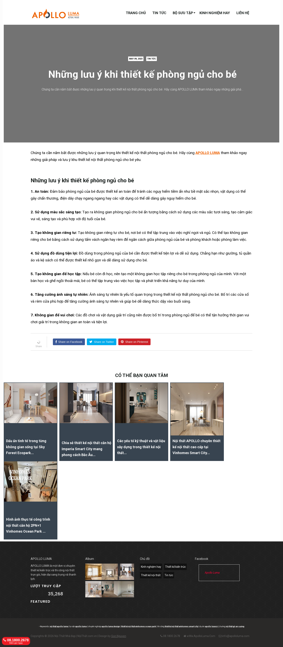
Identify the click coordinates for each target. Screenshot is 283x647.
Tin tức (159, 13)
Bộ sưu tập (183, 13)
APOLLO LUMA (208, 153)
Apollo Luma (212, 572)
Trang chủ (136, 13)
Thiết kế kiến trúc (175, 566)
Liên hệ (242, 13)
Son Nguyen (118, 636)
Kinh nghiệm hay (214, 13)
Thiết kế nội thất (151, 575)
